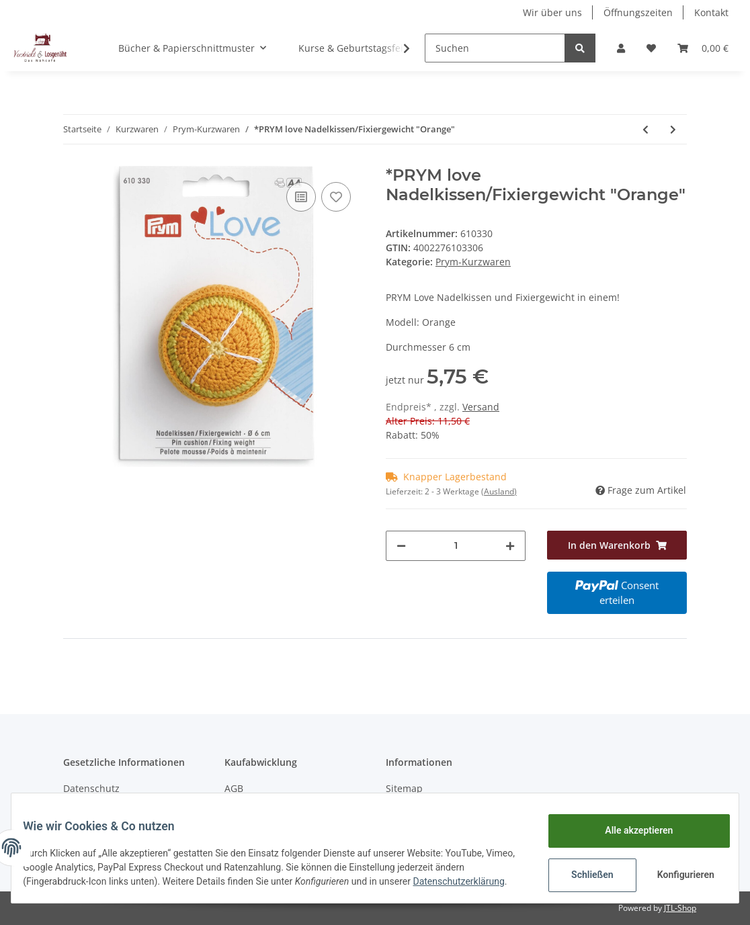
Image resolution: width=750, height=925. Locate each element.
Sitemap (404, 788)
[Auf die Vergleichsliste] (301, 197)
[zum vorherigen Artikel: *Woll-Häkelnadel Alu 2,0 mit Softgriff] (645, 129)
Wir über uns (552, 12)
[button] (621, 48)
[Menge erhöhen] (510, 545)
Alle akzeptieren (629, 827)
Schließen (582, 871)
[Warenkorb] (703, 48)
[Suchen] (495, 48)
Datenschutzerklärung (78, 884)
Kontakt (711, 12)
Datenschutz (91, 788)
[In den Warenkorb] (617, 545)
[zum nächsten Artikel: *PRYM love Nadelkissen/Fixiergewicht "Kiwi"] (673, 129)
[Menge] (455, 545)
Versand (480, 406)
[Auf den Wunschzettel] (336, 197)
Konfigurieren (677, 871)
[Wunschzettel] (651, 48)
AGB (233, 788)
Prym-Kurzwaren (473, 261)
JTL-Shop (680, 908)
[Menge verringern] (401, 545)
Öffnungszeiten (638, 12)
